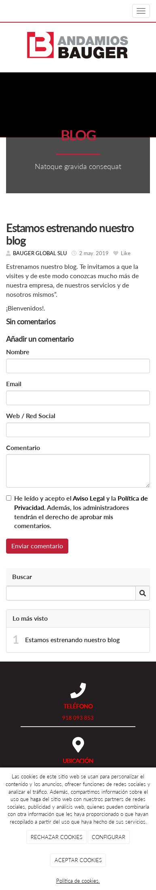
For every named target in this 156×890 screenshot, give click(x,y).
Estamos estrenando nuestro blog (72, 639)
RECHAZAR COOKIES (56, 837)
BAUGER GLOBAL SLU (40, 253)
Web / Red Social (30, 415)
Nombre (18, 351)
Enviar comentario (37, 546)
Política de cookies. (78, 880)
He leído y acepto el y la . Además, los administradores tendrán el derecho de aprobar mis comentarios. (81, 512)
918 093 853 (78, 718)
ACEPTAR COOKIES (78, 860)
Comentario (23, 447)
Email (13, 383)
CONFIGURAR (108, 837)
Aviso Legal (89, 498)
